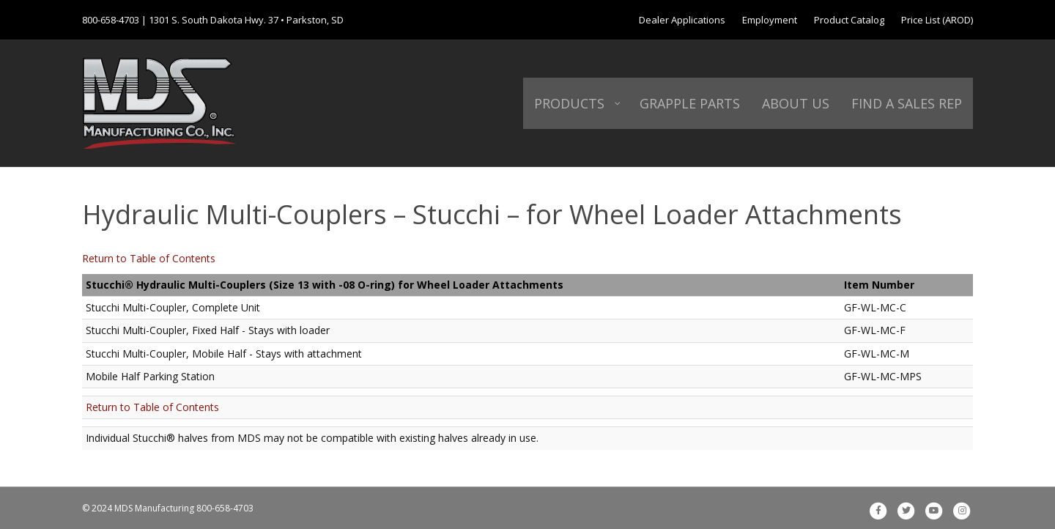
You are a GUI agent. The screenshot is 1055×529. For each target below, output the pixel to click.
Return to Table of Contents (148, 258)
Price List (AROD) (937, 19)
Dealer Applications (682, 19)
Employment (769, 19)
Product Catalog (849, 19)
